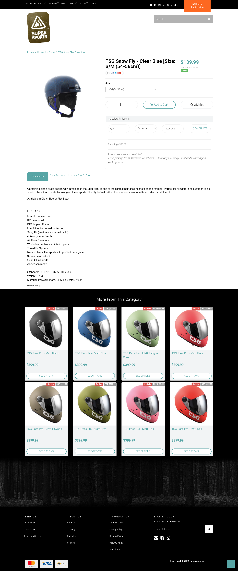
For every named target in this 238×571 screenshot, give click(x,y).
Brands (54, 3)
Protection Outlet (46, 52)
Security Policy (116, 542)
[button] (231, 564)
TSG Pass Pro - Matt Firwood (44, 429)
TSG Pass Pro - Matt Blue (90, 353)
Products (40, 3)
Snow (84, 3)
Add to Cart (159, 104)
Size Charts (114, 549)
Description (38, 176)
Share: (114, 73)
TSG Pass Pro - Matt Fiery (187, 353)
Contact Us (71, 536)
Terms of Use (115, 522)
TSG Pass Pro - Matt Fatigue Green (140, 355)
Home (29, 3)
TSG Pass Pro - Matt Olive (90, 429)
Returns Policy (116, 536)
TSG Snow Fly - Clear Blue (71, 52)
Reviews (79, 175)
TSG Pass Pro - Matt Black (42, 353)
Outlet (94, 3)
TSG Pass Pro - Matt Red (187, 429)
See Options (46, 376)
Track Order (29, 529)
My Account (29, 522)
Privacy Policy (115, 529)
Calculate (199, 128)
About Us (71, 522)
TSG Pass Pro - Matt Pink (138, 429)
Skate (74, 3)
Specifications (57, 175)
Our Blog (70, 529)
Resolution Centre (32, 536)
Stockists (70, 542)
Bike (64, 3)
